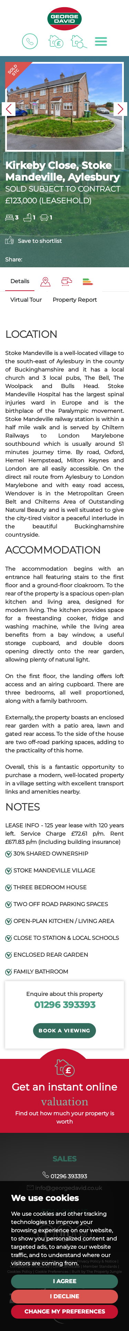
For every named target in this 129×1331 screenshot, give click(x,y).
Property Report (75, 300)
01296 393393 (64, 1004)
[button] (8, 109)
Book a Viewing (64, 1031)
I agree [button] (64, 1281)
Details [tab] (19, 281)
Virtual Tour (26, 300)
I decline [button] (64, 1296)
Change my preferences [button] (64, 1311)
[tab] (45, 281)
